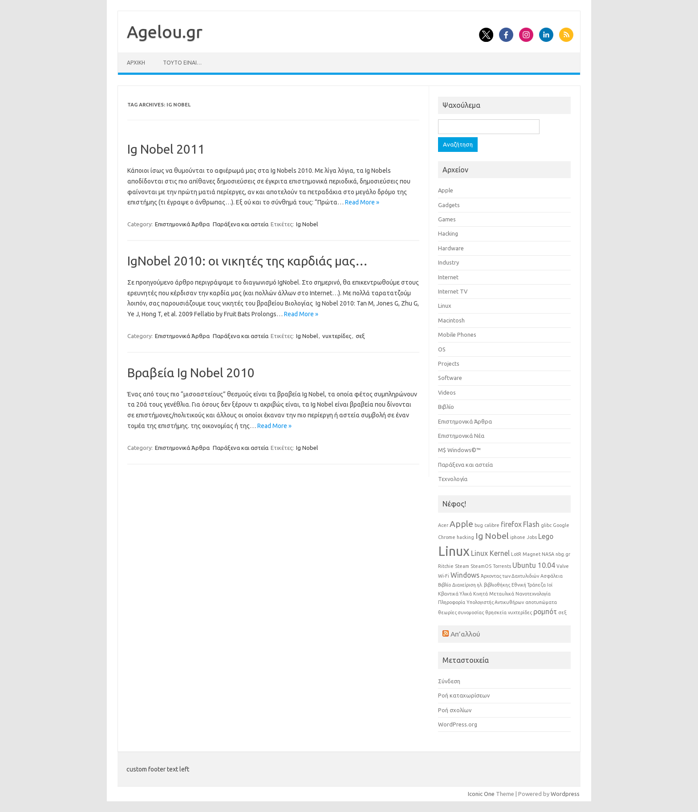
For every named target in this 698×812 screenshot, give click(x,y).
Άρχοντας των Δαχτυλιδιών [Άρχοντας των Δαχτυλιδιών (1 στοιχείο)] (510, 576)
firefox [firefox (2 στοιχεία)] (511, 524)
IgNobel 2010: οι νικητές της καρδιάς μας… (247, 261)
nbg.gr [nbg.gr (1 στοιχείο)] (563, 554)
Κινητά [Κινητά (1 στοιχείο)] (480, 593)
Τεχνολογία (452, 479)
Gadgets (449, 205)
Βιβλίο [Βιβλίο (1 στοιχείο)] (444, 585)
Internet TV (452, 291)
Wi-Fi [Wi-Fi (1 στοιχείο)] (443, 576)
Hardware (451, 248)
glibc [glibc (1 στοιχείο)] (546, 525)
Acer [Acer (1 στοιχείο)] (443, 525)
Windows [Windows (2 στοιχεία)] (464, 575)
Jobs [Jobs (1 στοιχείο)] (532, 537)
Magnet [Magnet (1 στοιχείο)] (531, 554)
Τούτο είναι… (182, 62)
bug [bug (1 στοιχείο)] (479, 525)
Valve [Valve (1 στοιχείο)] (562, 566)
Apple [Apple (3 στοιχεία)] (461, 524)
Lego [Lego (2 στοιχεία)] (545, 536)
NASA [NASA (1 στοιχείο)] (548, 554)
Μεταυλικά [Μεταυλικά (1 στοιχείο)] (501, 593)
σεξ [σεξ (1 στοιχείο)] (562, 612)
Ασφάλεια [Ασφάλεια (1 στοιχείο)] (551, 576)
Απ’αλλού (465, 634)
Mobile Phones (457, 334)
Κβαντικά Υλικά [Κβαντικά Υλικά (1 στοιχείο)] (455, 593)
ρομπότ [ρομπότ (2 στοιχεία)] (545, 612)
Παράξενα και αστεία (240, 224)
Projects (448, 363)
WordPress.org (457, 724)
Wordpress (565, 794)
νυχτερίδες (336, 336)
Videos (447, 392)
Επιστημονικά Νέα (461, 436)
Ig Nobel (307, 224)
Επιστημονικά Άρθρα (182, 224)
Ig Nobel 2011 (166, 149)
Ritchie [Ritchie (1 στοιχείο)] (446, 566)
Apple (445, 190)
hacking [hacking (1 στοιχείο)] (465, 537)
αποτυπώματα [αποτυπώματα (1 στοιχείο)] (541, 602)
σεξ (360, 336)
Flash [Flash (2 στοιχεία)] (531, 524)
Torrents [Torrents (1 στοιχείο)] (502, 566)
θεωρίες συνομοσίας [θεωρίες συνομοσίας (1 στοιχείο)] (461, 612)
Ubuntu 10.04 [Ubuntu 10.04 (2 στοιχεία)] (533, 565)
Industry (448, 262)
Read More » (362, 202)
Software (450, 378)
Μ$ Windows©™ (459, 450)
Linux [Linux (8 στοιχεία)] (454, 551)
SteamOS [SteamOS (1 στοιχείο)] (481, 566)
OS (442, 349)
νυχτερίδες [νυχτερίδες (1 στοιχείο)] (520, 612)
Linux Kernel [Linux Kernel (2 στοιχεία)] (490, 553)
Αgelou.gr (165, 31)
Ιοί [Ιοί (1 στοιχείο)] (549, 585)
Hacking (448, 233)
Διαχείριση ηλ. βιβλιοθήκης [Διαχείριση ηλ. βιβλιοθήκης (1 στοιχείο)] (481, 585)
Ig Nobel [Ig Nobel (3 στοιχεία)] (492, 536)
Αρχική (136, 62)
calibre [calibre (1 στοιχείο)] (491, 525)
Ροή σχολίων (454, 710)
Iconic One (481, 794)
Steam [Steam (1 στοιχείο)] (462, 566)
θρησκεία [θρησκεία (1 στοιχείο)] (496, 612)
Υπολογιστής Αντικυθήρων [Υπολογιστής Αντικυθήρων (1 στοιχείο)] (495, 602)
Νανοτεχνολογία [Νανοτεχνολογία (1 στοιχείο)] (533, 593)
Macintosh (451, 320)
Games (447, 219)
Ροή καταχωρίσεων (464, 695)
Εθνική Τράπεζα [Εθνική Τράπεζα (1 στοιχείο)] (528, 585)
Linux (444, 305)
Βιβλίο (446, 407)
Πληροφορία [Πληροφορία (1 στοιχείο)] (451, 602)
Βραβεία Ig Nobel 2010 (191, 372)
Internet (448, 277)
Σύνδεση (449, 681)
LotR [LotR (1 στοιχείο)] (516, 554)
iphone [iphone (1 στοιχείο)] (517, 537)
